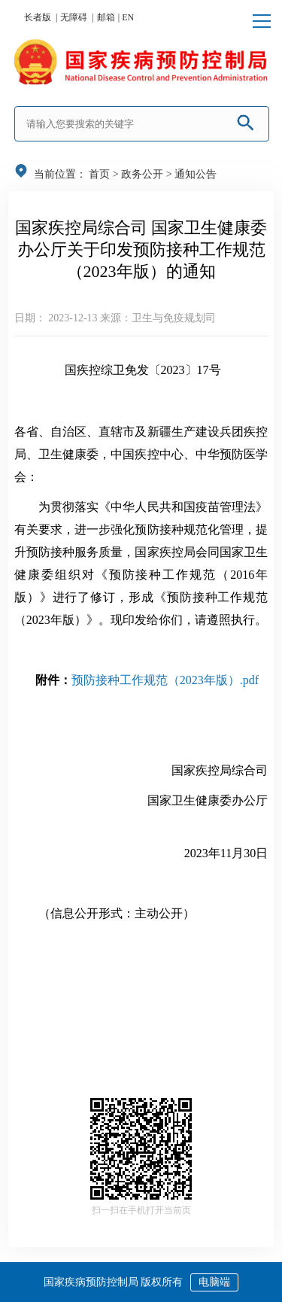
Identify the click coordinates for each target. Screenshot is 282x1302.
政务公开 (142, 174)
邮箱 (106, 17)
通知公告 (195, 174)
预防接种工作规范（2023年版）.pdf (165, 680)
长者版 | (40, 17)
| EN (126, 17)
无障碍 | (76, 17)
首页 (99, 174)
